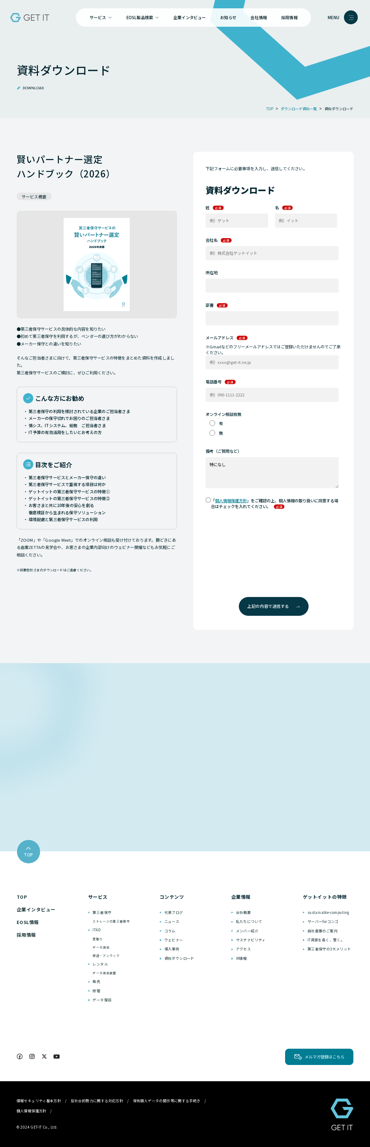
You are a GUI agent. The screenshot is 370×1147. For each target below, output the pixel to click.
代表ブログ (173, 912)
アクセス (243, 948)
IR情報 (241, 958)
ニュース (172, 921)
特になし (272, 472)
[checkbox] (272, 428)
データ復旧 (101, 999)
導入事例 (172, 948)
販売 (96, 981)
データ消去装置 (104, 973)
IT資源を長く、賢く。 (325, 939)
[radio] (272, 423)
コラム (170, 930)
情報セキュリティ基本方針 (39, 1100)
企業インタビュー (189, 17)
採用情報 (289, 17)
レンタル (100, 964)
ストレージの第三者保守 (111, 921)
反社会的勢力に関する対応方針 (97, 1100)
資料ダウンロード (179, 958)
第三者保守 (101, 912)
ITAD (96, 929)
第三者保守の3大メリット (329, 948)
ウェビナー (173, 939)
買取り (97, 939)
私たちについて (249, 921)
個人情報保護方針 (231, 500)
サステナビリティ (251, 939)
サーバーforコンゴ (323, 921)
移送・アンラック (106, 955)
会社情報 (258, 17)
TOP (22, 896)
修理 (96, 990)
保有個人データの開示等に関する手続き (167, 1100)
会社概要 (243, 912)
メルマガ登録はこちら (324, 1057)
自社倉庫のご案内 (322, 930)
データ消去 (100, 947)
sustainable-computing (328, 912)
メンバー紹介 (247, 930)
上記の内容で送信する (273, 606)
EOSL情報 (28, 922)
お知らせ (228, 17)
